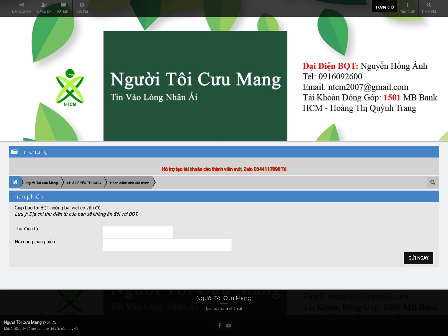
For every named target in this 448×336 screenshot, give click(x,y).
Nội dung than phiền (35, 242)
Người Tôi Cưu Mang (23, 322)
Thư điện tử (26, 229)
